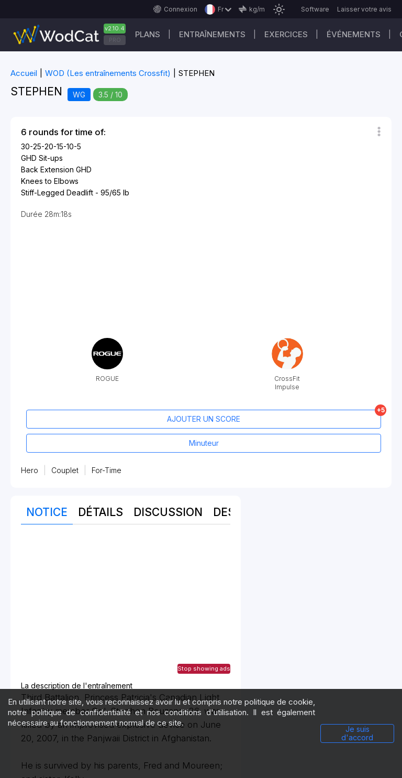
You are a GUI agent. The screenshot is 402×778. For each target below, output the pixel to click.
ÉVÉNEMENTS (354, 34)
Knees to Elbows (50, 181)
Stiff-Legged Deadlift (57, 192)
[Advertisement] (125, 608)
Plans (147, 34)
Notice (47, 512)
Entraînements (212, 34)
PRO (115, 39)
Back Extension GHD (56, 169)
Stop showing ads (203, 668)
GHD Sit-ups (42, 158)
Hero (29, 470)
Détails (100, 512)
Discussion (168, 512)
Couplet (65, 470)
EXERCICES (286, 34)
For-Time (106, 470)
